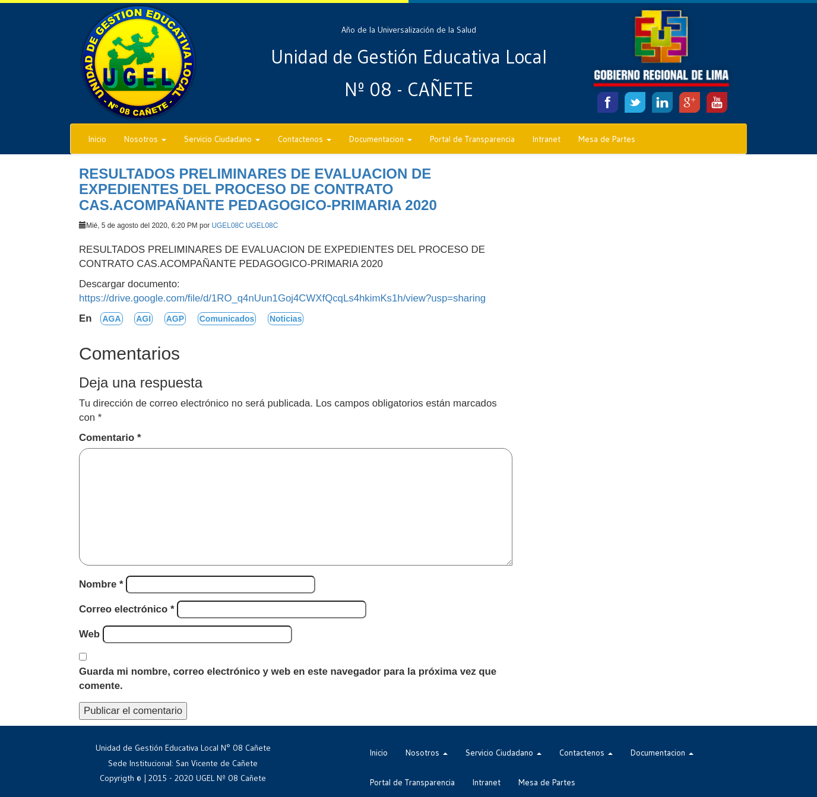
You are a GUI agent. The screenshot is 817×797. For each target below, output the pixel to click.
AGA (111, 318)
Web (89, 634)
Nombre (101, 584)
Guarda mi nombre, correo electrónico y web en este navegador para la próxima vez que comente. (287, 678)
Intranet (546, 139)
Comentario (110, 437)
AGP (175, 318)
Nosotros (145, 139)
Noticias (286, 318)
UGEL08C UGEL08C (245, 225)
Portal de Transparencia (472, 139)
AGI (143, 318)
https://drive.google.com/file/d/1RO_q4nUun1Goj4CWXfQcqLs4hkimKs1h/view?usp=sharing (282, 298)
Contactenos (304, 139)
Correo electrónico (126, 609)
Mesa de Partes (606, 139)
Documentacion (380, 139)
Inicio (97, 139)
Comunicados (227, 318)
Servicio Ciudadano (222, 139)
